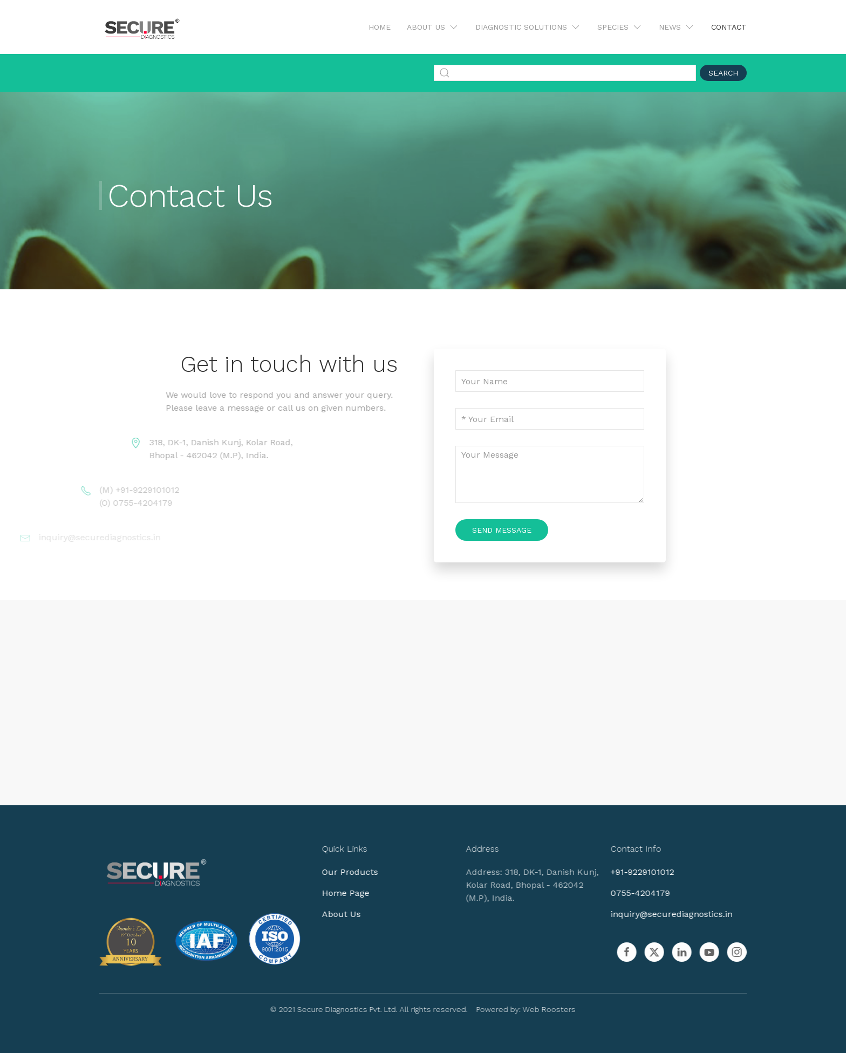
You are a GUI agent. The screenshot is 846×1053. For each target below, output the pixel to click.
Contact (729, 27)
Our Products (344, 872)
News (677, 27)
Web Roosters (542, 1009)
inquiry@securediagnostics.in (665, 914)
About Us (433, 27)
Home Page (339, 893)
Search (723, 73)
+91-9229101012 (635, 872)
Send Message (501, 530)
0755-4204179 (633, 893)
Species (620, 27)
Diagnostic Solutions (528, 27)
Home (380, 27)
